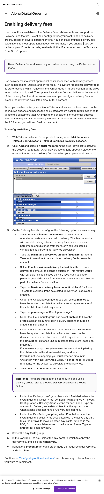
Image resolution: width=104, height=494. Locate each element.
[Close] (99, 480)
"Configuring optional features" (37, 458)
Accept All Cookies (66, 489)
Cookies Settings (42, 489)
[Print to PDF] (98, 13)
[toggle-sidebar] (6, 13)
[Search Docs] (98, 4)
